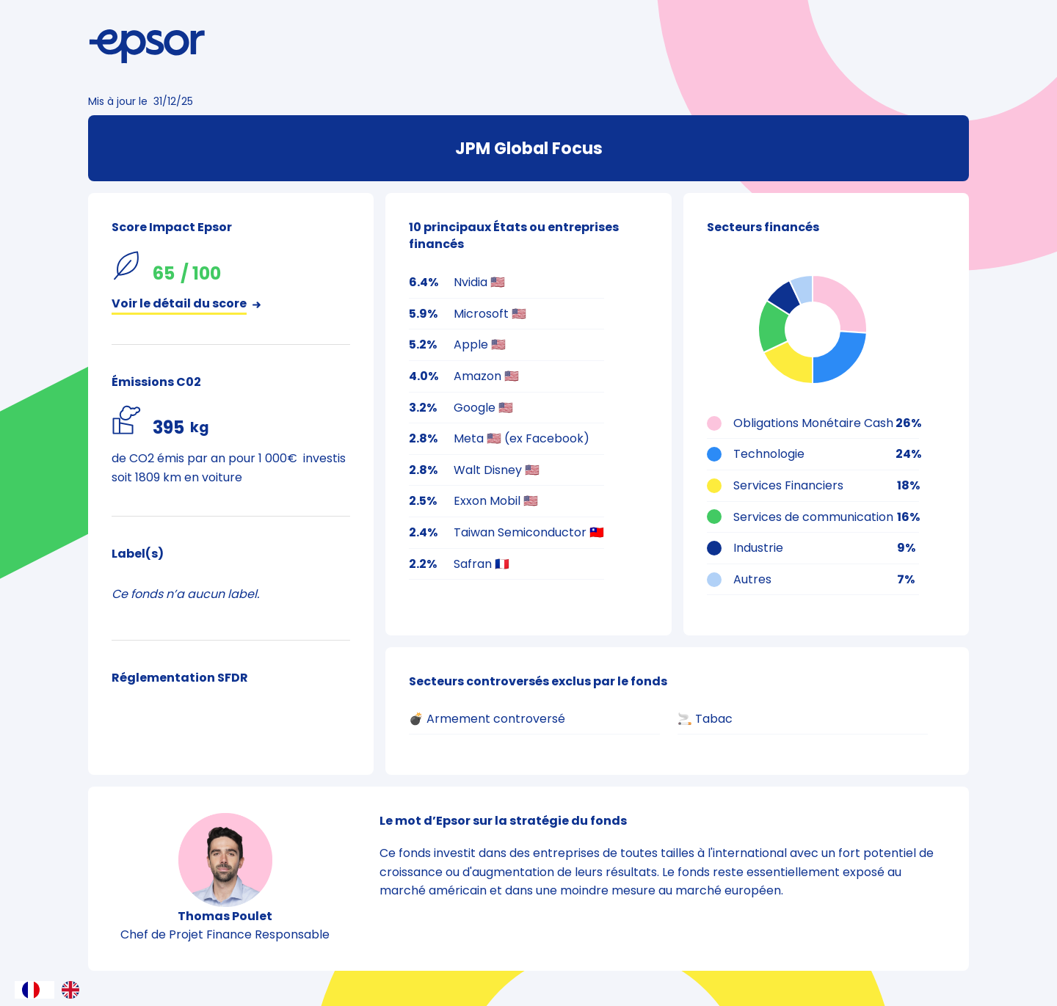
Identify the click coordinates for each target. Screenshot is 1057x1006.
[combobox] (34, 990)
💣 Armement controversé (487, 718)
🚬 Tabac (705, 718)
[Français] (34, 990)
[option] (74, 990)
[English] (74, 990)
